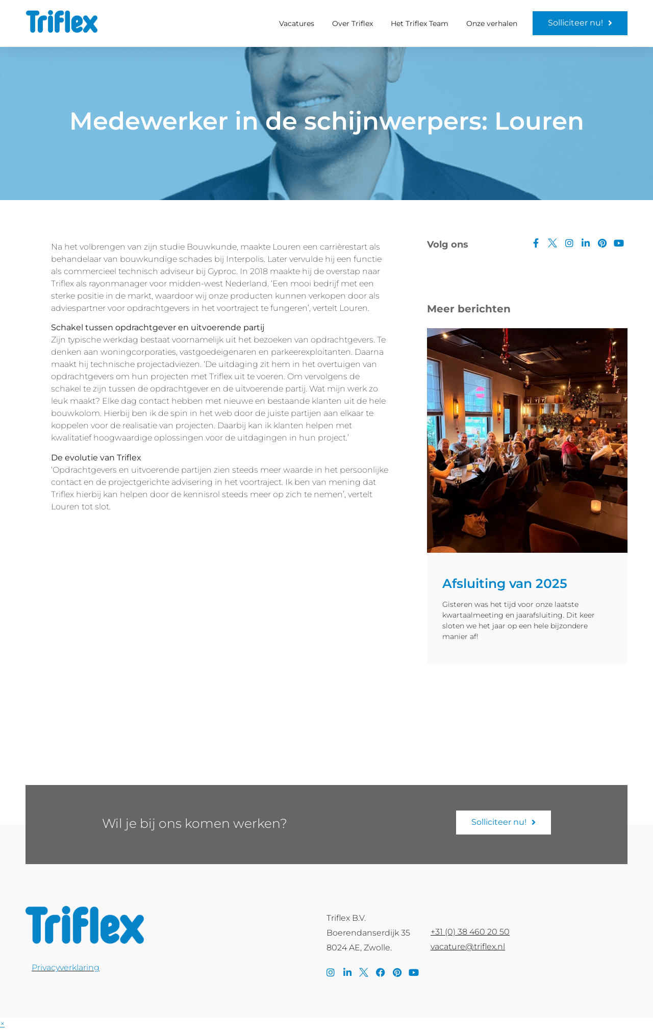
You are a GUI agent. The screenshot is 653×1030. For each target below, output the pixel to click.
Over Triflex (352, 23)
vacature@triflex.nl (468, 946)
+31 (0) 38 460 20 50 (470, 932)
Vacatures (296, 23)
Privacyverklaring (65, 967)
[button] (2, 1023)
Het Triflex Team (419, 23)
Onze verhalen (491, 23)
